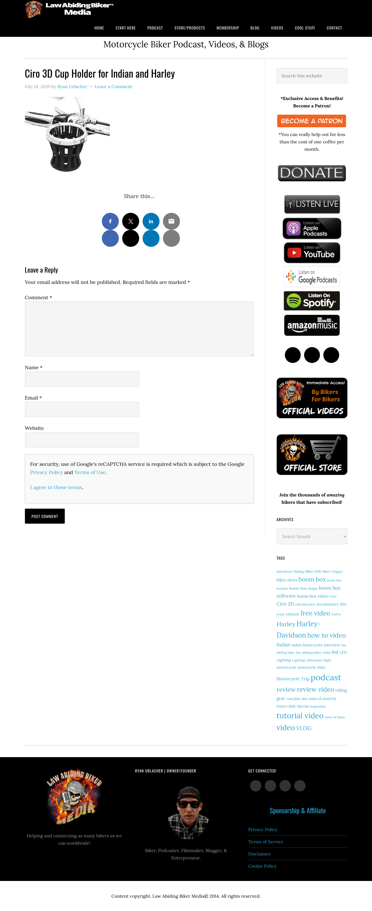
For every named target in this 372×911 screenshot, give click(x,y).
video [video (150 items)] (286, 727)
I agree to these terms (56, 487)
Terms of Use (90, 472)
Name (34, 367)
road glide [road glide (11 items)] (293, 699)
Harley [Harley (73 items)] (286, 624)
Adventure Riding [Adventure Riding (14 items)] (290, 571)
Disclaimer (259, 854)
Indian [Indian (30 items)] (283, 644)
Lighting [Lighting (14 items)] (299, 660)
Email (33, 397)
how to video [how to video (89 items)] (326, 635)
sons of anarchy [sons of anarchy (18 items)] (323, 698)
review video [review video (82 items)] (315, 689)
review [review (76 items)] (286, 689)
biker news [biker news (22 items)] (287, 580)
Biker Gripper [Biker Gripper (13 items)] (332, 571)
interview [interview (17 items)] (332, 645)
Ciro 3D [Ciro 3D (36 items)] (285, 603)
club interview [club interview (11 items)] (305, 604)
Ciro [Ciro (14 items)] (333, 596)
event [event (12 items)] (281, 614)
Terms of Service (265, 841)
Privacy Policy (46, 472)
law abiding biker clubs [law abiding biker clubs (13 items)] (313, 652)
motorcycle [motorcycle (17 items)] (286, 667)
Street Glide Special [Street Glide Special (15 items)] (292, 706)
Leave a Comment (113, 86)
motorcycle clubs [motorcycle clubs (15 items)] (311, 667)
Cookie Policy (262, 866)
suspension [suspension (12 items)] (317, 706)
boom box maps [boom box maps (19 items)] (303, 588)
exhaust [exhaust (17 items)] (292, 614)
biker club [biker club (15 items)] (313, 571)
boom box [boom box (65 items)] (312, 579)
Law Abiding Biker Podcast (70, 9)
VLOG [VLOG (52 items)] (303, 728)
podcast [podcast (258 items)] (326, 677)
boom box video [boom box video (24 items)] (313, 596)
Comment (38, 297)
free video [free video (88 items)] (315, 613)
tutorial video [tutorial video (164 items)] (300, 715)
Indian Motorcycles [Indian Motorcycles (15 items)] (306, 645)
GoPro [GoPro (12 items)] (336, 614)
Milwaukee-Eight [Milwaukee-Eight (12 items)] (318, 660)
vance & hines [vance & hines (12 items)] (335, 717)
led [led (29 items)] (335, 652)
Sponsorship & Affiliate (298, 810)
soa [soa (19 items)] (305, 698)
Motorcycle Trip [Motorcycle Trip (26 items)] (293, 678)
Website (34, 428)
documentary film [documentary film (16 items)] (332, 604)
